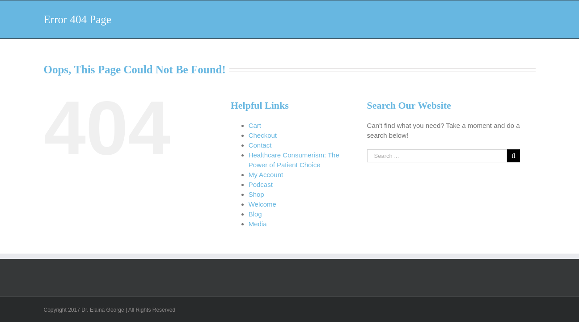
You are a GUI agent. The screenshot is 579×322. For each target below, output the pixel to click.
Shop (256, 194)
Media (258, 224)
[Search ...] (437, 155)
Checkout (263, 135)
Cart (255, 125)
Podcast (261, 184)
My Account (266, 174)
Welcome (262, 204)
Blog (255, 214)
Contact (260, 145)
